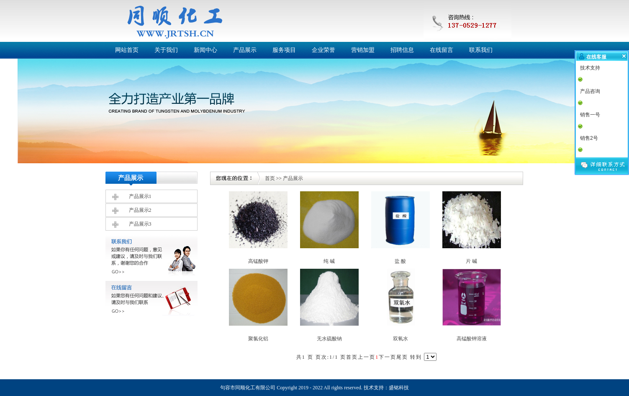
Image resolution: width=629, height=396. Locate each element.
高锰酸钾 (258, 261)
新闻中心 (205, 50)
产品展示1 (140, 196)
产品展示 (245, 50)
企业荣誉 (323, 50)
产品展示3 (140, 224)
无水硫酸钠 (329, 339)
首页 (270, 178)
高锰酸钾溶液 (472, 339)
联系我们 (481, 50)
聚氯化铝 (258, 339)
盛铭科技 (399, 388)
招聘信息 (402, 50)
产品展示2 (140, 210)
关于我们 (166, 50)
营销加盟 (363, 50)
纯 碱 (329, 261)
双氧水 (400, 339)
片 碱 (471, 261)
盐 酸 (400, 261)
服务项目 (284, 50)
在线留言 (441, 50)
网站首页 (127, 50)
